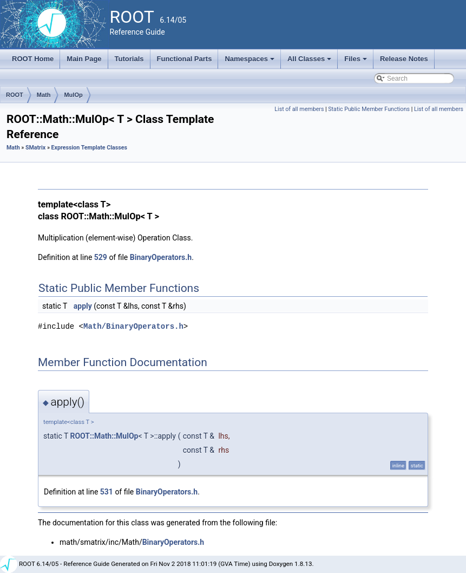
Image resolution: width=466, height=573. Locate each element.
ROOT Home (33, 59)
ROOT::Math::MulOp (104, 436)
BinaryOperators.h (161, 257)
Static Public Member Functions (369, 109)
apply (83, 306)
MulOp (73, 95)
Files (356, 62)
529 (100, 257)
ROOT (14, 95)
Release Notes (404, 59)
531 (106, 491)
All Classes (310, 62)
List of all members (299, 109)
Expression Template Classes (89, 147)
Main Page (84, 59)
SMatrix (35, 147)
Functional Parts (184, 59)
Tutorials (129, 59)
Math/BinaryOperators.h (133, 326)
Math (44, 95)
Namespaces (250, 62)
